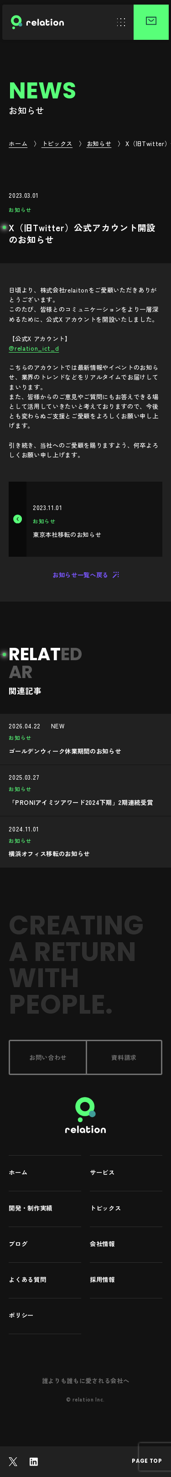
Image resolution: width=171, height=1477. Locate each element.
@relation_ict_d (34, 348)
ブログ (18, 1244)
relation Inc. (89, 1399)
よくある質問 (27, 1280)
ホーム (18, 1172)
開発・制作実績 (30, 1208)
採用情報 (102, 1280)
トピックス (105, 1208)
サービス (102, 1172)
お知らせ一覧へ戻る (85, 574)
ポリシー (21, 1315)
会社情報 (102, 1244)
